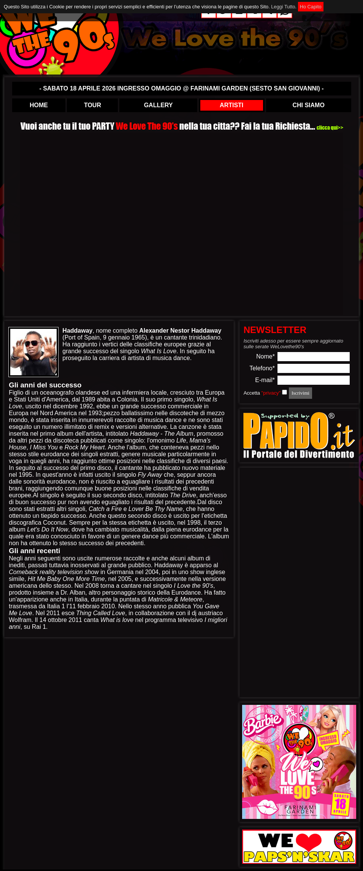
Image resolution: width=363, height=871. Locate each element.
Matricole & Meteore (175, 599)
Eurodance (186, 592)
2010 (108, 606)
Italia (81, 599)
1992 (86, 406)
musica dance (171, 358)
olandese (88, 392)
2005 (125, 579)
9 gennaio (116, 337)
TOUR (92, 105)
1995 (25, 474)
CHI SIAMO (308, 105)
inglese (215, 572)
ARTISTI (231, 105)
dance (150, 536)
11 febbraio (84, 606)
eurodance (55, 454)
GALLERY (158, 105)
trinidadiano (204, 337)
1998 (194, 522)
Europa (215, 392)
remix (101, 427)
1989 (88, 399)
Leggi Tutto (283, 7)
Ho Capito (311, 7)
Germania (120, 572)
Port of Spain (82, 337)
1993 (95, 413)
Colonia (127, 399)
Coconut (54, 522)
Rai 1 (39, 627)
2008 (92, 585)
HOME (39, 105)
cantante (175, 337)
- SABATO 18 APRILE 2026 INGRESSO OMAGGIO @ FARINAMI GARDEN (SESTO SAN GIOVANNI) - (181, 88)
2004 (152, 572)
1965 (138, 337)
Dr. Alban (72, 592)
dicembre (65, 406)
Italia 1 (56, 606)
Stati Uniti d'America (41, 399)
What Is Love (158, 351)
